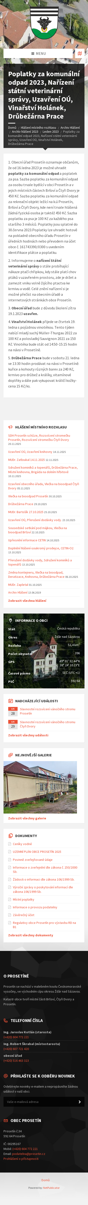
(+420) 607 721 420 (16, 1049)
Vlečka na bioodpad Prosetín (28, 496)
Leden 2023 (51, 131)
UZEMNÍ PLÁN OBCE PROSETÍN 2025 (37, 852)
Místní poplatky (23, 899)
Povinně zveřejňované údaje (33, 860)
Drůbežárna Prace (20, 504)
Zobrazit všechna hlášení (27, 601)
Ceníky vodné (22, 844)
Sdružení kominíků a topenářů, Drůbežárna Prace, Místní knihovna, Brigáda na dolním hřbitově (43, 469)
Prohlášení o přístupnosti (21, 1159)
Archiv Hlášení (70, 127)
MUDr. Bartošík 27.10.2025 (25, 512)
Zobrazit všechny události (28, 735)
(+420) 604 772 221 (16, 1037)
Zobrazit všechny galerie (27, 818)
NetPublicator (51, 1187)
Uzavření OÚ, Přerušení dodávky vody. (35, 520)
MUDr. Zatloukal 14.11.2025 (26, 460)
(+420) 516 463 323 (16, 1060)
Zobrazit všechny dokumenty (30, 935)
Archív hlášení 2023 (25, 131)
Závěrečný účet (23, 915)
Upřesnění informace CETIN (27, 540)
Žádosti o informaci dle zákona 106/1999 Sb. (44, 879)
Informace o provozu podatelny (35, 907)
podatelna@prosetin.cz (28, 1154)
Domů (12, 127)
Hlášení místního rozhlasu (38, 127)
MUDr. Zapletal (18, 585)
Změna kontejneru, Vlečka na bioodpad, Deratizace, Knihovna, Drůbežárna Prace (36, 574)
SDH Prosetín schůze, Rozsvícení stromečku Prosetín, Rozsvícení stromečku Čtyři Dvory (39, 437)
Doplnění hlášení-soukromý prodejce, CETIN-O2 (40, 548)
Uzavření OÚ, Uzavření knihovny (30, 452)
